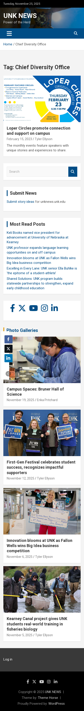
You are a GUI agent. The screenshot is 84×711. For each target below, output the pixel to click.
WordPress (56, 704)
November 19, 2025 (20, 400)
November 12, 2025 (20, 478)
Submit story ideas (20, 202)
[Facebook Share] (8, 339)
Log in (7, 659)
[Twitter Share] (8, 349)
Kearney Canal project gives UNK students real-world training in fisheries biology (37, 624)
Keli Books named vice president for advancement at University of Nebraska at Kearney (37, 237)
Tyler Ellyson (43, 139)
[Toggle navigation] (9, 33)
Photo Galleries (22, 330)
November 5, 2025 (19, 635)
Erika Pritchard (47, 400)
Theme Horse (48, 698)
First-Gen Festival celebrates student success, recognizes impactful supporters (41, 467)
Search (72, 172)
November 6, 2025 (19, 557)
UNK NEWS (20, 16)
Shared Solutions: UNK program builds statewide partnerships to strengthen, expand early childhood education (40, 283)
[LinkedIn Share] (8, 358)
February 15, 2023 (19, 139)
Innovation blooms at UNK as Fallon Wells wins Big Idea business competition (39, 545)
